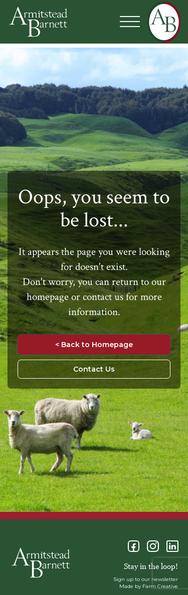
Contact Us (94, 369)
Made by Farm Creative (148, 586)
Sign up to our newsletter (145, 579)
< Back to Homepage (94, 344)
